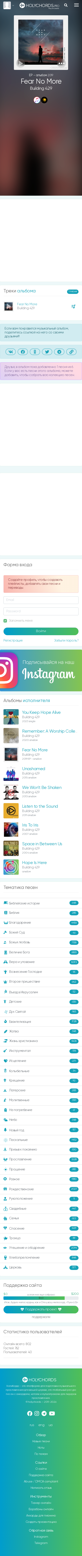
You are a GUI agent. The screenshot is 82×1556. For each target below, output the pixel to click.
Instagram (41, 1536)
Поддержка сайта (41, 1475)
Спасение (41, 1228)
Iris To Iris (30, 825)
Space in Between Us (42, 844)
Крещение (41, 1081)
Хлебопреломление (41, 1258)
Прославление (41, 1160)
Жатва (41, 1031)
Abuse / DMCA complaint (41, 1481)
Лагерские (41, 1091)
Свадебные (41, 1209)
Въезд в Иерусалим (41, 992)
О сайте (41, 1468)
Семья (41, 1218)
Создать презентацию (41, 1521)
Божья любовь (41, 942)
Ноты (41, 1447)
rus (32, 1425)
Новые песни (41, 1441)
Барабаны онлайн (41, 1509)
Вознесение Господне (41, 972)
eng (41, 1425)
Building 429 (41, 88)
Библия (41, 913)
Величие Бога (41, 952)
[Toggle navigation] (76, 5)
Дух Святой (41, 1012)
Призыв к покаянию (41, 1150)
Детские (41, 1002)
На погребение (41, 1110)
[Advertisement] (41, 150)
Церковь (41, 1268)
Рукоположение (41, 1199)
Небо (41, 1120)
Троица (41, 1238)
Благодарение (41, 923)
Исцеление (41, 1061)
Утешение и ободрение (41, 1248)
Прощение (41, 1169)
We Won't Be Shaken (41, 787)
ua (50, 1425)
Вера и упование (41, 962)
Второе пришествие (41, 982)
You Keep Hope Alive (41, 712)
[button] (61, 63)
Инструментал (41, 1051)
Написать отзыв (41, 1487)
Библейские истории (41, 903)
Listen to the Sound (40, 806)
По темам (41, 1454)
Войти (41, 631)
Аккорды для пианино (41, 1515)
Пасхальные (41, 1140)
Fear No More (27, 304)
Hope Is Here (34, 863)
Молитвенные (41, 1100)
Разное (41, 1179)
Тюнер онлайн (41, 1502)
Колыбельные (41, 1071)
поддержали (41, 1317)
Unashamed (33, 769)
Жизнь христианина (41, 1041)
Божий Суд (41, 933)
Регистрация (13, 640)
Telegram (41, 1543)
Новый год (41, 1130)
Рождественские (41, 1189)
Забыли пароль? (66, 640)
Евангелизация (41, 1022)
